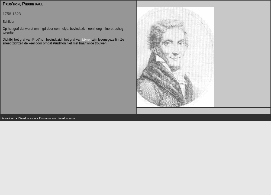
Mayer (86, 39)
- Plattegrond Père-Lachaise (56, 118)
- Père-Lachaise (26, 118)
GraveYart (8, 118)
